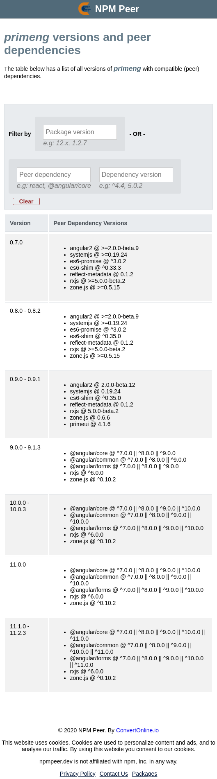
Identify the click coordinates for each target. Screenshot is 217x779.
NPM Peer (117, 9)
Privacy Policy (78, 773)
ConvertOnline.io (137, 730)
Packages (144, 773)
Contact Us (114, 773)
